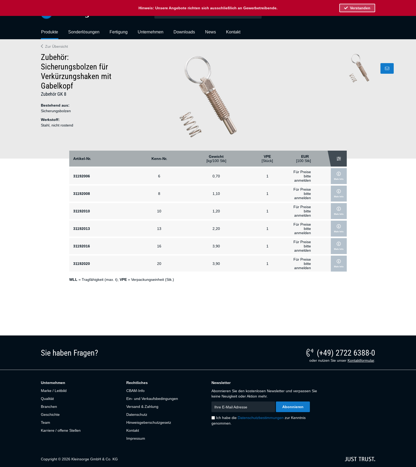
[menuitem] (49, 34)
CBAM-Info (135, 391)
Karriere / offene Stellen (61, 430)
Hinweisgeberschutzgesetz (148, 422)
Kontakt (132, 430)
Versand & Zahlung (142, 406)
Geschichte (50, 414)
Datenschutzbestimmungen (261, 418)
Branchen (49, 406)
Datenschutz (136, 414)
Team (45, 422)
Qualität (47, 398)
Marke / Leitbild (54, 391)
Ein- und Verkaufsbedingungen (152, 398)
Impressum (135, 438)
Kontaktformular (361, 360)
